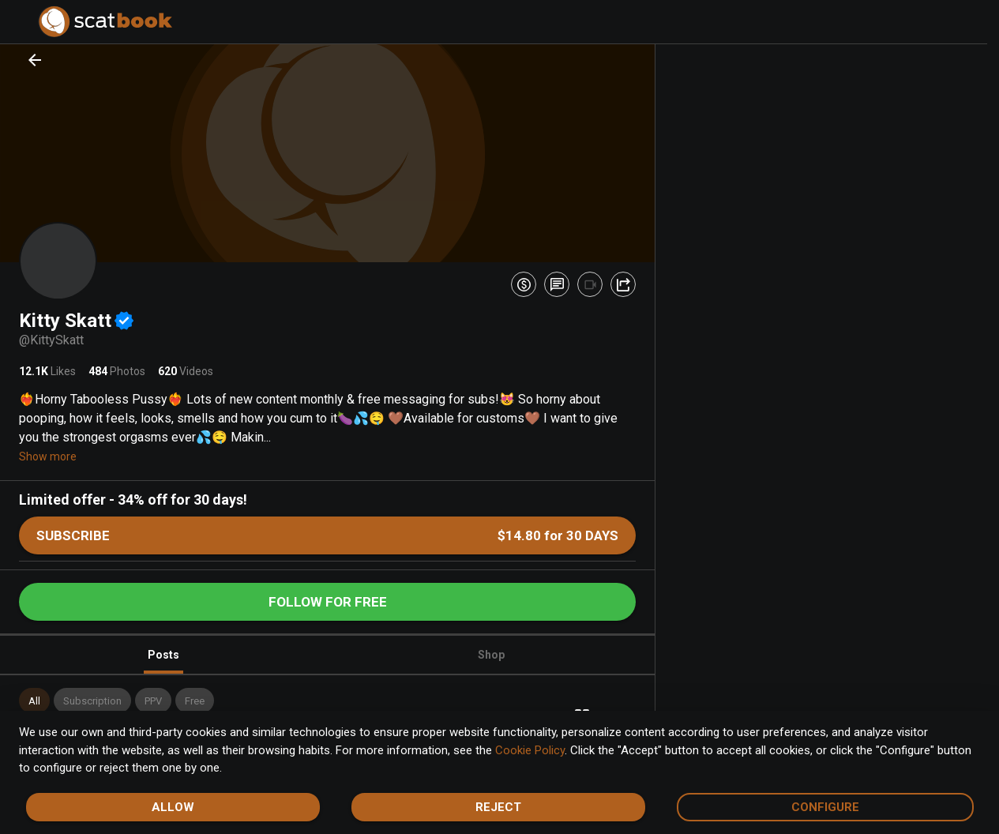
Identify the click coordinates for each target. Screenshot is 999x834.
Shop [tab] (491, 654)
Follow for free (328, 602)
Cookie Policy (530, 750)
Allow (173, 807)
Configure (825, 807)
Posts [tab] (163, 661)
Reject (498, 807)
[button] (34, 700)
